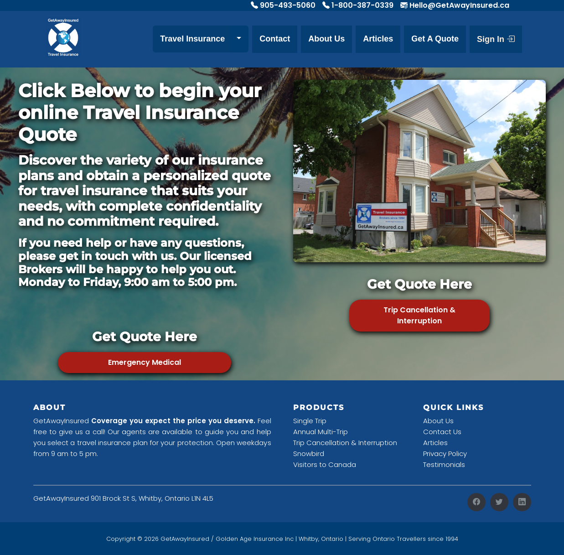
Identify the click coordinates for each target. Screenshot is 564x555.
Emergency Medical (144, 362)
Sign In (496, 39)
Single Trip (309, 420)
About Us (326, 38)
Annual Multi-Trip (320, 431)
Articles (378, 38)
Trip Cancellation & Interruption (419, 315)
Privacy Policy (445, 453)
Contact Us (442, 431)
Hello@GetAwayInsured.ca (459, 5)
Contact (274, 38)
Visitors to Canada (324, 464)
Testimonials (444, 464)
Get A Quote (435, 38)
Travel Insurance (192, 38)
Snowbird (308, 453)
